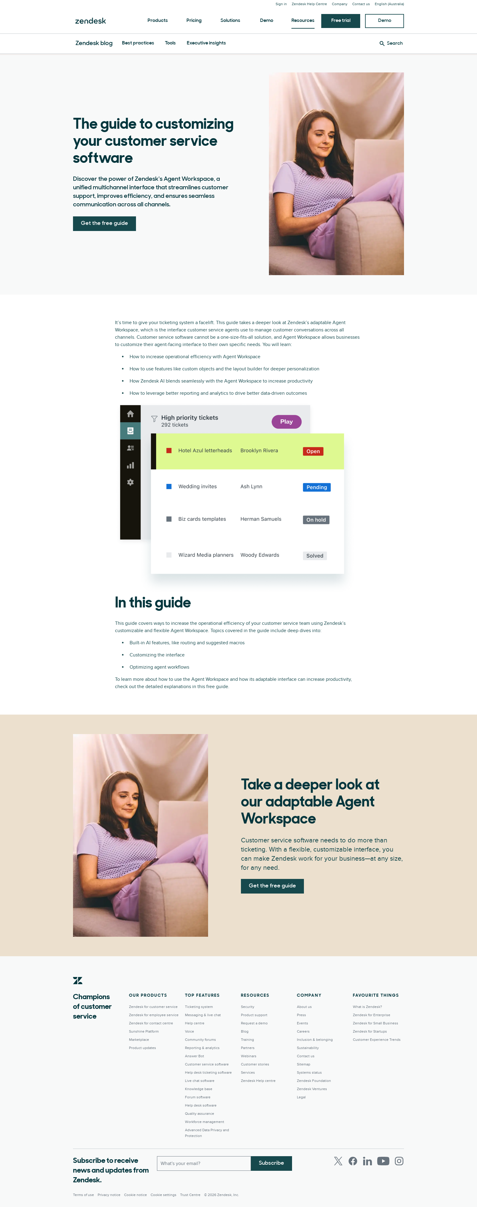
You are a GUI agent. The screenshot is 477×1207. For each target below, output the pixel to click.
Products (158, 20)
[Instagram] (399, 1161)
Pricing (194, 20)
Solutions (230, 20)
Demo (266, 20)
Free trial (340, 20)
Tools (170, 43)
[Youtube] (383, 1161)
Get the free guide (104, 223)
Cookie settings (163, 1195)
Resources (303, 20)
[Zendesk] (78, 990)
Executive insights (206, 43)
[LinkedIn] (367, 1161)
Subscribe (271, 1163)
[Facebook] (353, 1161)
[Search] (391, 43)
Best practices (138, 43)
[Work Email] (204, 1163)
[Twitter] (338, 1161)
